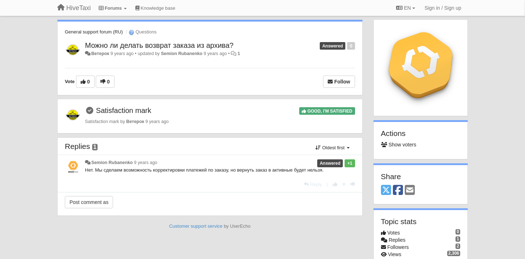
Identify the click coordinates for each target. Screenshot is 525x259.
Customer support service (196, 226)
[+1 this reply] (335, 184)
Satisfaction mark (123, 110)
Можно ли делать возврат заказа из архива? (159, 45)
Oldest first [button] (332, 147)
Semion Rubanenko (181, 53)
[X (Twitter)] (386, 190)
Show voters (398, 144)
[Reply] (313, 184)
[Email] (410, 190)
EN (405, 8)
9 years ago (145, 162)
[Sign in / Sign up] (443, 8)
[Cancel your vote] (344, 184)
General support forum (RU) (94, 32)
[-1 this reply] (352, 184)
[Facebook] (398, 190)
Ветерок (100, 53)
